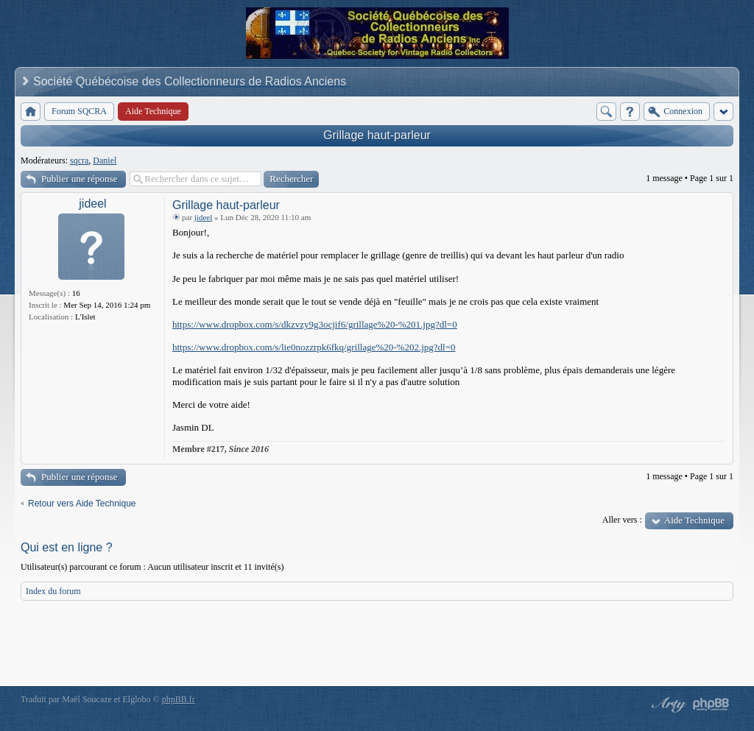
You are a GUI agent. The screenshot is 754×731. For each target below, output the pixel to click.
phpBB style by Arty (667, 704)
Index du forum (53, 591)
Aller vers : (622, 520)
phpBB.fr (178, 699)
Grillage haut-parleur (377, 135)
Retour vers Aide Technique (82, 503)
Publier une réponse (79, 178)
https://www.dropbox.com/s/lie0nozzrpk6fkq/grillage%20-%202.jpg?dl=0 (314, 347)
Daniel (104, 160)
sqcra (79, 160)
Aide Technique (694, 520)
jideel (92, 203)
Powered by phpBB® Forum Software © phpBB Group (711, 704)
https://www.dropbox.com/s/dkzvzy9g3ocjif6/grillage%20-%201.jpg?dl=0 (314, 324)
